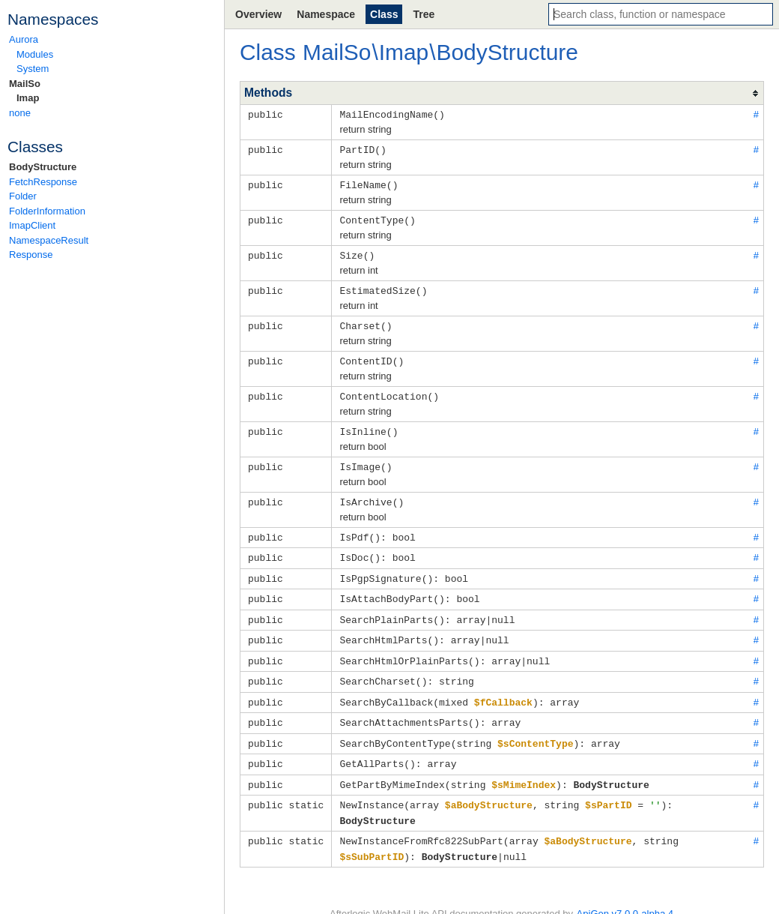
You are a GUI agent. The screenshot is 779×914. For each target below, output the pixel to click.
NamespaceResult (48, 240)
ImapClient (32, 225)
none (20, 112)
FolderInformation (47, 211)
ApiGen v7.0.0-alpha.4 (625, 892)
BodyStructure (42, 166)
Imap (27, 97)
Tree (423, 14)
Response (31, 254)
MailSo (24, 83)
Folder (23, 196)
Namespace (326, 14)
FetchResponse (43, 181)
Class (384, 14)
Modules (34, 54)
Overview (258, 14)
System (32, 68)
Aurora (23, 39)
